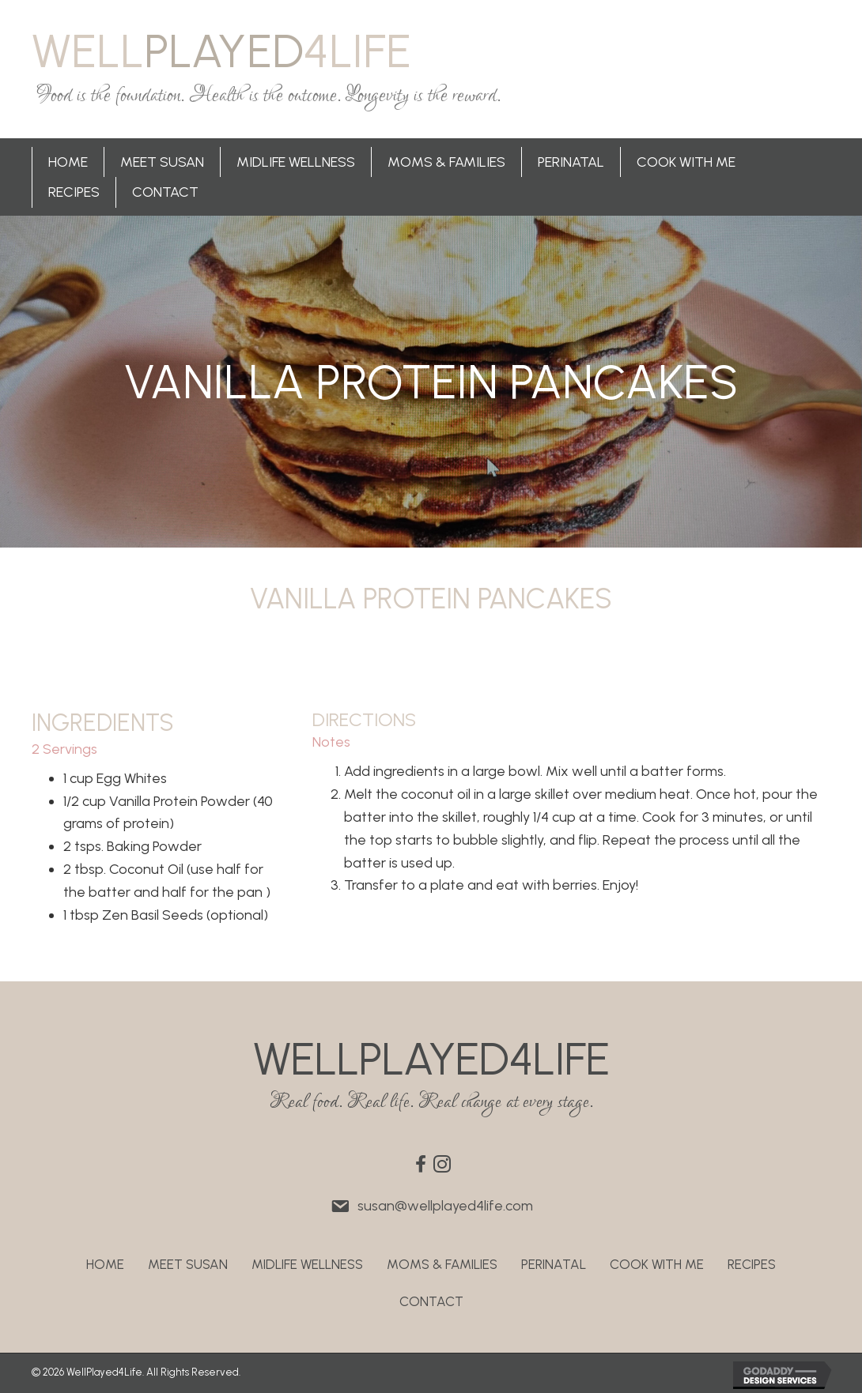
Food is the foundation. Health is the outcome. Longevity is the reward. (268, 96)
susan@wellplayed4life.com (445, 1205)
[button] (420, 1164)
